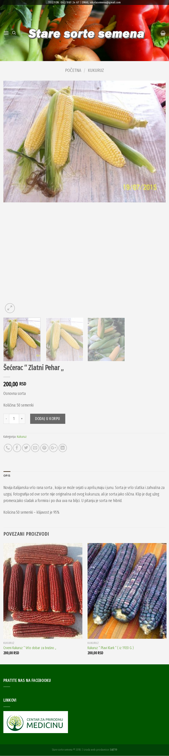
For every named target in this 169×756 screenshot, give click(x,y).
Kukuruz (96, 70)
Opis (7, 476)
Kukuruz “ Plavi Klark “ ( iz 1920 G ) (111, 648)
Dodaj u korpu (47, 418)
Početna (73, 70)
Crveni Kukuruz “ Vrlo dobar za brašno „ (29, 648)
